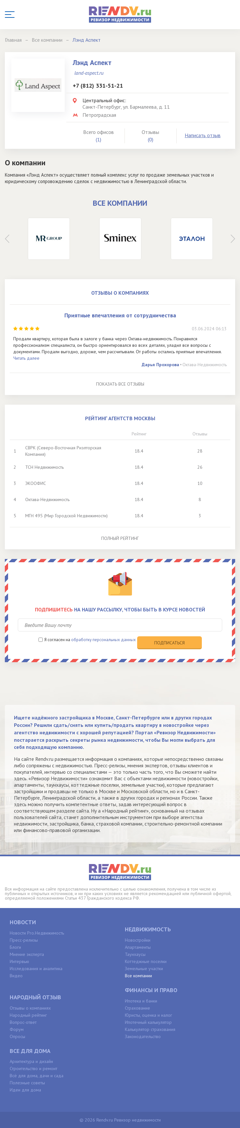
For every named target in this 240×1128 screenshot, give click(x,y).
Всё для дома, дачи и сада (36, 1076)
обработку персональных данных (103, 639)
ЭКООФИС (35, 483)
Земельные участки (144, 968)
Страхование (137, 1008)
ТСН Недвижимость (44, 467)
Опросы (17, 1036)
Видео (16, 976)
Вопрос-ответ (23, 1022)
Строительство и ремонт (33, 1068)
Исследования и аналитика (36, 968)
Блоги (15, 947)
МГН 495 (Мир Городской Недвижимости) (66, 516)
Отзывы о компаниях (30, 1008)
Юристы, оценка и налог (148, 1015)
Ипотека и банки (141, 1001)
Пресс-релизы (24, 940)
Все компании (138, 976)
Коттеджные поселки (146, 961)
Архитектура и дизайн (31, 1061)
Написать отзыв (203, 135)
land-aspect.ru (89, 73)
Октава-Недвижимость (204, 364)
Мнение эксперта (27, 954)
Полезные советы (27, 1083)
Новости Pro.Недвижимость (37, 933)
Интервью (19, 961)
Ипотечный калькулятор (148, 1022)
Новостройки (137, 940)
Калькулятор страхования (150, 1029)
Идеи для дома (25, 1090)
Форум (17, 1029)
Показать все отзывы (120, 384)
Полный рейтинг (120, 538)
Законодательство (143, 1036)
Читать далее (26, 358)
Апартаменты (138, 947)
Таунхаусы (135, 954)
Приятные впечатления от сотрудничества (120, 315)
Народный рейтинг (28, 1015)
